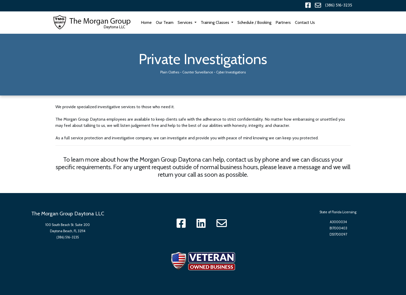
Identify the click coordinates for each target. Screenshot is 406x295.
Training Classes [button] (215, 22)
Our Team (164, 22)
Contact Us (305, 22)
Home (147, 22)
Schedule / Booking (254, 22)
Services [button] (185, 22)
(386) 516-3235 (338, 5)
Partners (283, 22)
